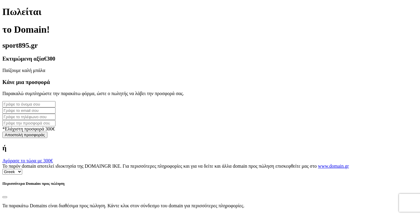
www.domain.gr (333, 166)
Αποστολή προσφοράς (25, 135)
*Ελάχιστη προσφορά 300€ (28, 128)
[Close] (4, 197)
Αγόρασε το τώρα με (27, 160)
